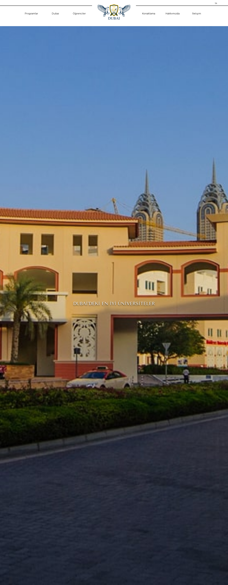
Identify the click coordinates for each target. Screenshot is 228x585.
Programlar (31, 13)
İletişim (196, 13)
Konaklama (148, 13)
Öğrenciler (79, 13)
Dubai (55, 13)
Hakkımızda (172, 13)
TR (216, 3)
